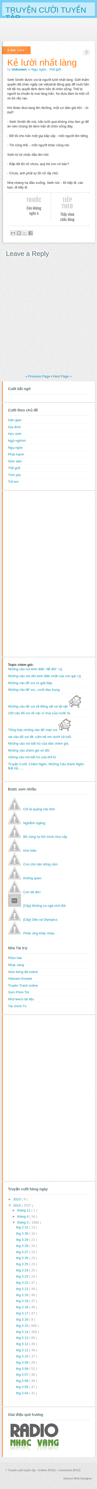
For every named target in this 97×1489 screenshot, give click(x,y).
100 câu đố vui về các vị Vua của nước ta (39, 713)
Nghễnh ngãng (34, 823)
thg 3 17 (22, 1313)
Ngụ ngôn (39, 69)
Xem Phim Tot (18, 992)
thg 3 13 (22, 1338)
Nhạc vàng (16, 965)
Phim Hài (15, 958)
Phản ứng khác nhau (39, 933)
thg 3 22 (22, 1283)
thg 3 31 (22, 1227)
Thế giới (55, 69)
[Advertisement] (28, 573)
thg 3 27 (22, 1252)
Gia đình (14, 427)
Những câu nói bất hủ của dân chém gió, (38, 743)
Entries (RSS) (47, 1470)
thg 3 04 (22, 1393)
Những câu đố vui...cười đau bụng (34, 690)
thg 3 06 (22, 1381)
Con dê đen (32, 892)
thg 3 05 (22, 1387)
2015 (17, 1199)
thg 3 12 (22, 1344)
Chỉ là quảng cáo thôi (39, 809)
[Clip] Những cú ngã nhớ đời (44, 906)
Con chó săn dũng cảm (40, 864)
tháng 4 (23, 1216)
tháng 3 (23, 1222)
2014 (17, 1205)
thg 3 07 (22, 1374)
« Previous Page (38, 376)
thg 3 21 (22, 1289)
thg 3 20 (22, 1295)
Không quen (32, 878)
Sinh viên (15, 461)
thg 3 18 (22, 1307)
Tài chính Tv (17, 1006)
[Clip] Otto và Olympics (40, 920)
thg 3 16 (22, 1319)
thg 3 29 (22, 1240)
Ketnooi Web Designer (77, 1478)
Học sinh (14, 434)
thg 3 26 (22, 1258)
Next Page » (62, 376)
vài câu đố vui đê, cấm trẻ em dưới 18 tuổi (39, 737)
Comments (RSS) (69, 1470)
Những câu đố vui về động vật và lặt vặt (44, 706)
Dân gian (14, 420)
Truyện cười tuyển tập (45, 9)
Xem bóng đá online (23, 972)
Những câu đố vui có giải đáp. (30, 683)
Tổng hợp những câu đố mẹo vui (39, 730)
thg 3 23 (22, 1276)
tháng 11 (24, 1210)
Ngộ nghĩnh (17, 441)
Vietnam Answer (20, 978)
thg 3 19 (22, 1301)
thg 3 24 (22, 1270)
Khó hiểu (29, 851)
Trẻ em (13, 482)
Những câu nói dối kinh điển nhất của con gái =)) (44, 676)
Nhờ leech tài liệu (21, 999)
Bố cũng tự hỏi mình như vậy (45, 837)
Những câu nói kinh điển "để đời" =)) (35, 669)
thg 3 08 (22, 1369)
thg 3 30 (22, 1233)
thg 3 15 (22, 1326)
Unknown (20, 69)
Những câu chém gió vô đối (28, 750)
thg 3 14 (22, 1332)
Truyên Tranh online (23, 985)
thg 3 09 (22, 1362)
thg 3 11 (22, 1350)
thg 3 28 (22, 1246)
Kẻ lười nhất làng (42, 62)
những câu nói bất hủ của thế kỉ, (32, 757)
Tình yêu (14, 475)
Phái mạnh (16, 454)
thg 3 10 (22, 1356)
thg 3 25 (22, 1264)
